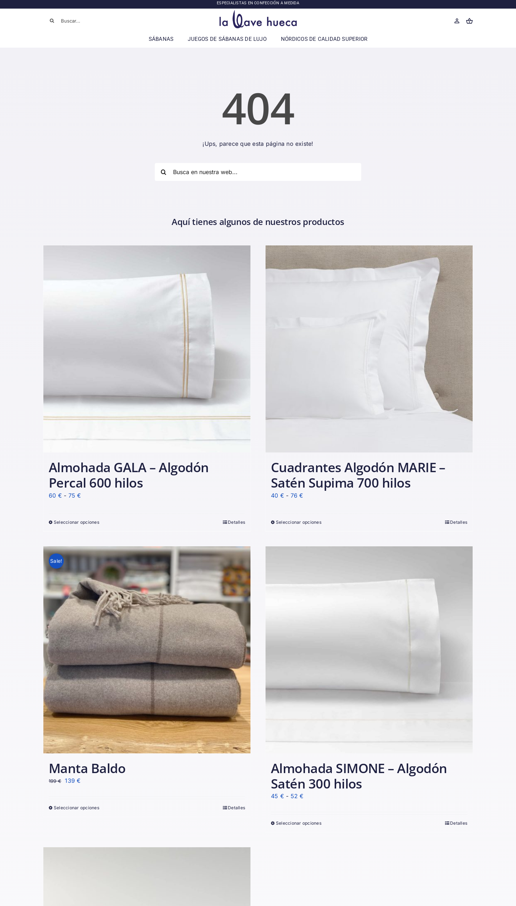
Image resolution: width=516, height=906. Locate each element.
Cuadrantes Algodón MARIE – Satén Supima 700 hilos (358, 475)
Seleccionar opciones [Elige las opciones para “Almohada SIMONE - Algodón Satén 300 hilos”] (298, 823)
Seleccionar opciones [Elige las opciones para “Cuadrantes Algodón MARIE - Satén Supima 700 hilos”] (298, 522)
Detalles (236, 522)
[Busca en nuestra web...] (258, 172)
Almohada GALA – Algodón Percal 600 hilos (129, 475)
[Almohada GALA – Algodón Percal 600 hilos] (146, 348)
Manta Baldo (87, 768)
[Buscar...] (86, 21)
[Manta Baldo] (146, 649)
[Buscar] (52, 21)
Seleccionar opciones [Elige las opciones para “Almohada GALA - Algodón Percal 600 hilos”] (76, 522)
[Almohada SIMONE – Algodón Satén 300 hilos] (369, 649)
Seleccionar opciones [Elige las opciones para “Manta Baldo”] (76, 807)
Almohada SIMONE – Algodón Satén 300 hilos (359, 775)
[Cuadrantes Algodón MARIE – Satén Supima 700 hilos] (369, 348)
